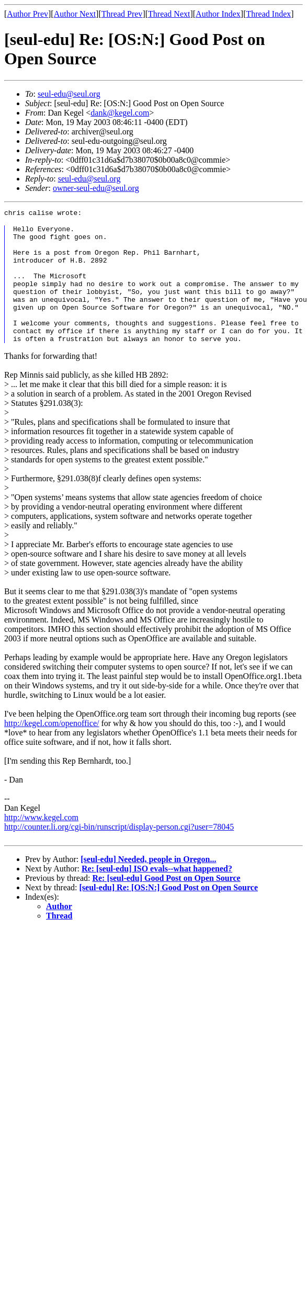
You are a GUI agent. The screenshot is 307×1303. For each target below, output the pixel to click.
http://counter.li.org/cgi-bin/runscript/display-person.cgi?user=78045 (119, 851)
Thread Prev (122, 13)
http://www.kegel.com (41, 842)
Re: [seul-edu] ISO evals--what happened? (157, 893)
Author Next (75, 13)
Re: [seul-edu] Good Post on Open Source (166, 903)
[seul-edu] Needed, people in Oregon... (148, 884)
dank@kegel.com (119, 112)
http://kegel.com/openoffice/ (51, 748)
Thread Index (268, 13)
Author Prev (27, 13)
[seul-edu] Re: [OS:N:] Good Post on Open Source (168, 912)
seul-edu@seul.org (69, 93)
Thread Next (169, 13)
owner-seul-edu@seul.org (96, 188)
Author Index (218, 13)
